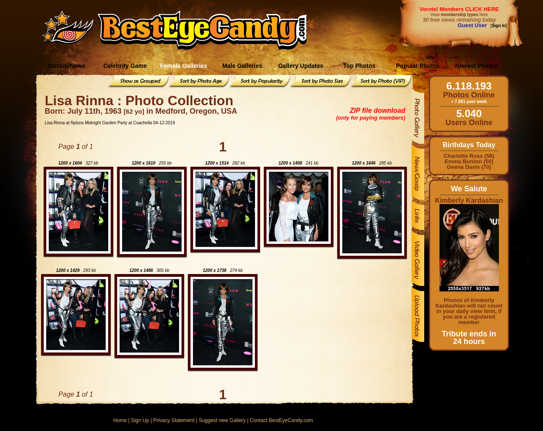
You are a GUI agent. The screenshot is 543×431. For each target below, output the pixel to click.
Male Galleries (242, 65)
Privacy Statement (173, 420)
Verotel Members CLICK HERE (459, 9)
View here (459, 14)
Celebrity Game (125, 65)
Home (120, 420)
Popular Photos (417, 65)
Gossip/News (66, 65)
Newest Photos (476, 65)
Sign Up (140, 420)
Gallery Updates (301, 65)
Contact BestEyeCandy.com (281, 420)
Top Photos (359, 65)
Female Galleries (183, 65)
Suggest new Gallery (222, 420)
